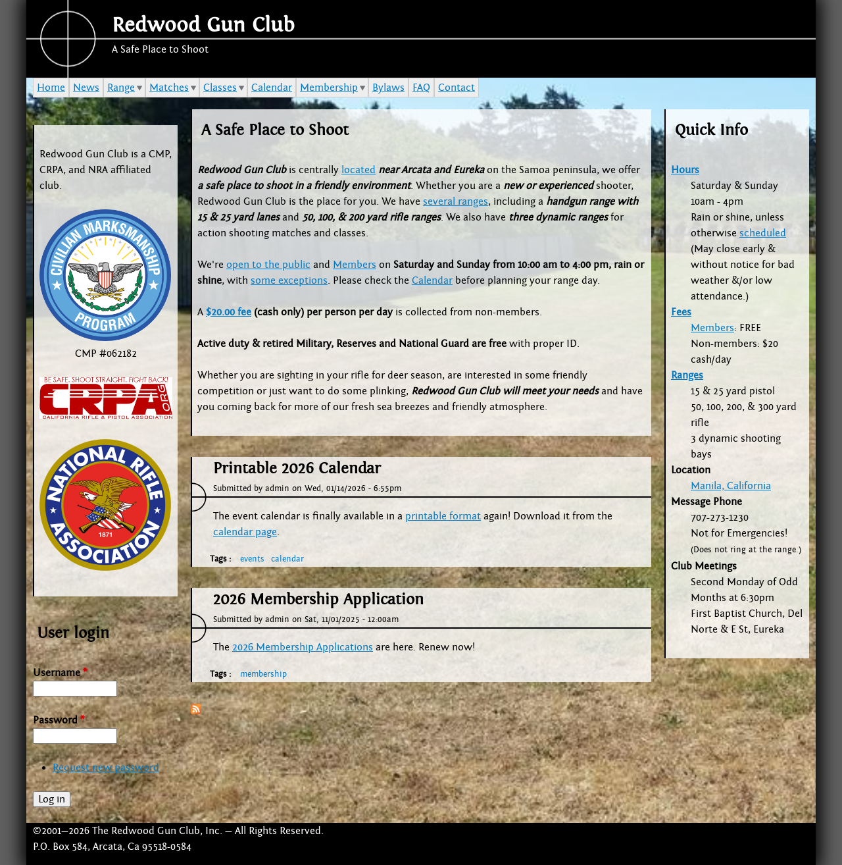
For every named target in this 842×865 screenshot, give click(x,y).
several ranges (455, 201)
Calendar (432, 280)
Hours (685, 170)
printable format (443, 516)
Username (60, 673)
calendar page (245, 532)
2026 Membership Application (318, 599)
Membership (329, 87)
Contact (456, 87)
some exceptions (289, 280)
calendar (287, 559)
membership (263, 674)
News (86, 87)
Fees (681, 312)
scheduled (762, 233)
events (252, 559)
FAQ (421, 87)
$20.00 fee (228, 312)
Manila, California (731, 486)
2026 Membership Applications (302, 647)
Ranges (687, 375)
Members (354, 265)
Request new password (106, 767)
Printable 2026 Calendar (297, 468)
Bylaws (388, 87)
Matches (169, 87)
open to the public (268, 265)
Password (58, 720)
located (358, 170)
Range (121, 87)
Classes (220, 87)
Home (51, 87)
